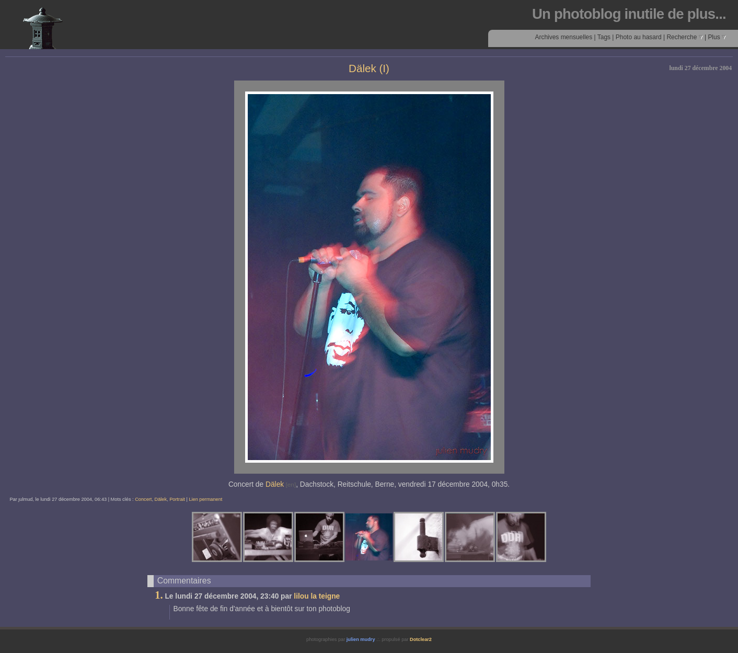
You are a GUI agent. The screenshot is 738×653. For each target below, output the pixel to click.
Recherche (684, 37)
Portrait (177, 499)
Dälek (275, 484)
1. (159, 595)
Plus (717, 37)
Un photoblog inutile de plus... (629, 14)
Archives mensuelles (563, 37)
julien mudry (361, 639)
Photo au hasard (639, 37)
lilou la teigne (317, 596)
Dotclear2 (421, 639)
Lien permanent (205, 499)
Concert (143, 499)
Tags (603, 37)
